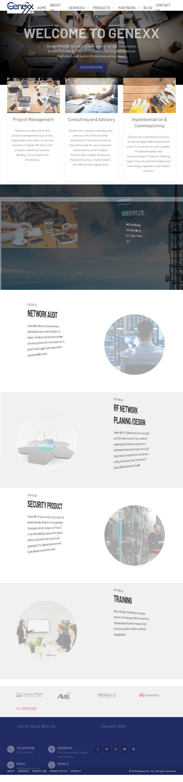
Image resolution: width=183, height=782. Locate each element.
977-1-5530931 (24, 761)
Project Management (33, 126)
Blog (148, 8)
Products (101, 8)
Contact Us (163, 8)
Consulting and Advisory (91, 126)
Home (41, 8)
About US (55, 8)
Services (77, 8)
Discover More (91, 71)
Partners (126, 8)
